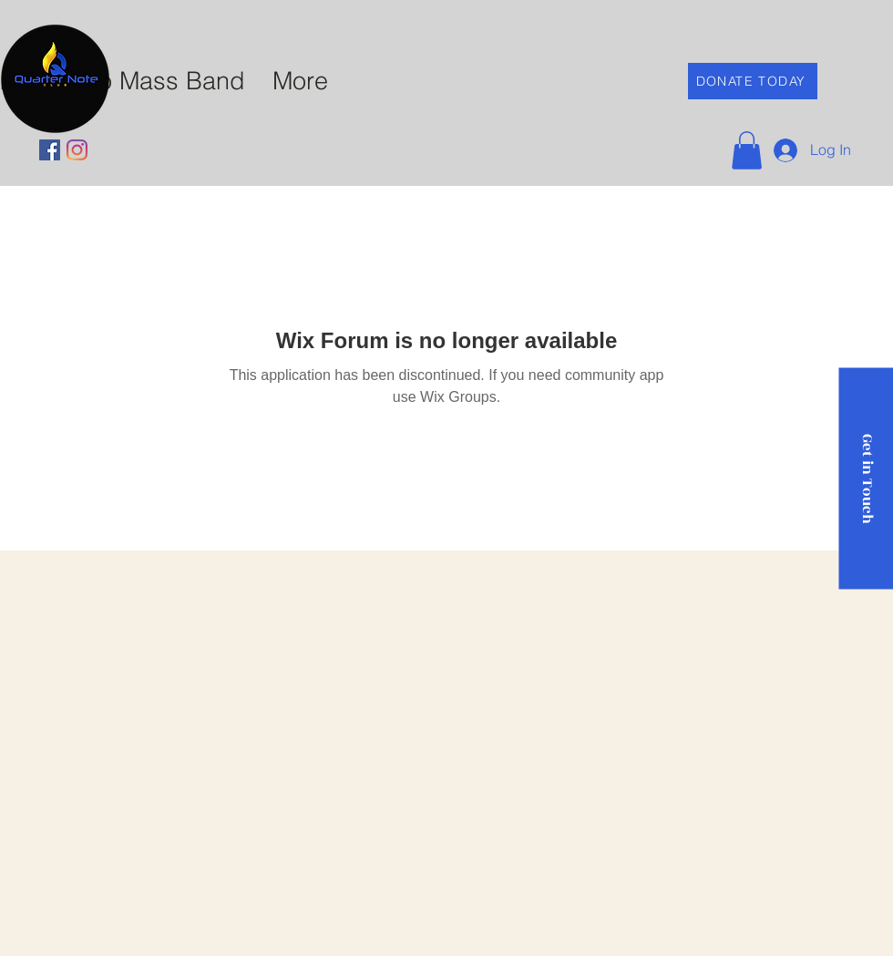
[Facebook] (49, 149)
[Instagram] (77, 149)
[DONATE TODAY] (752, 81)
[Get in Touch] (865, 478)
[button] (747, 150)
